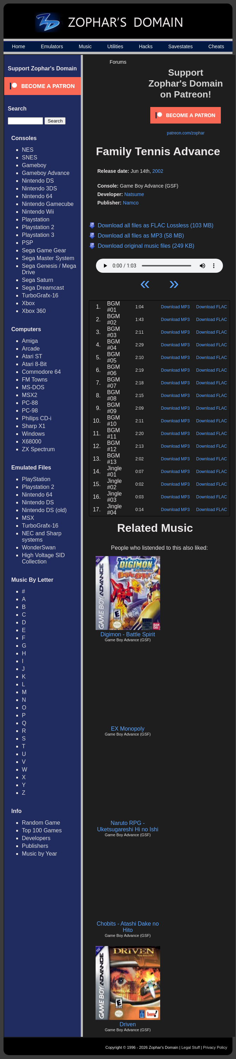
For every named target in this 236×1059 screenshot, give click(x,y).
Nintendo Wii (38, 212)
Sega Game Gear (44, 250)
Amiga (30, 341)
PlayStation (36, 479)
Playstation (35, 219)
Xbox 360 (34, 311)
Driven (128, 1024)
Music (85, 46)
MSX (28, 518)
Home (18, 46)
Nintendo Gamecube (48, 204)
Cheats (216, 46)
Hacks (146, 46)
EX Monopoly (127, 729)
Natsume (134, 194)
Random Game (41, 823)
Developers (36, 838)
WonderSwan (39, 547)
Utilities (115, 46)
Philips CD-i (37, 418)
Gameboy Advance (45, 173)
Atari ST (32, 356)
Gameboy (34, 165)
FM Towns (35, 380)
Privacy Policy (215, 1047)
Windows (33, 434)
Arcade (31, 349)
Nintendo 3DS (39, 188)
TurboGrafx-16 (40, 295)
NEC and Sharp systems (41, 536)
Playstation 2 (38, 227)
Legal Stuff (190, 1047)
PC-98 (30, 411)
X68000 (31, 442)
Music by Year (39, 854)
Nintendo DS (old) (44, 510)
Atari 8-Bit (34, 364)
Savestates (180, 46)
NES (28, 150)
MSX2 (29, 395)
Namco (130, 203)
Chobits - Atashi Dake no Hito (128, 927)
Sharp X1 (34, 426)
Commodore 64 (41, 372)
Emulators (52, 46)
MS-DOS (33, 387)
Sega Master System (48, 258)
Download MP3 (175, 306)
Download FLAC (211, 306)
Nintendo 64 (37, 196)
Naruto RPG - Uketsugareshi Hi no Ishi (127, 826)
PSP (27, 243)
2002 (157, 171)
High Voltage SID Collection (43, 558)
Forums (118, 62)
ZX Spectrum (38, 449)
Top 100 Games (42, 830)
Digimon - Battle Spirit (128, 634)
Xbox (28, 303)
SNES (29, 157)
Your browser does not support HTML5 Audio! (159, 264)
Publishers (35, 846)
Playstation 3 (38, 235)
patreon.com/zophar (186, 133)
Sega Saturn (37, 280)
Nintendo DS (38, 181)
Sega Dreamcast (43, 288)
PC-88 (30, 403)
